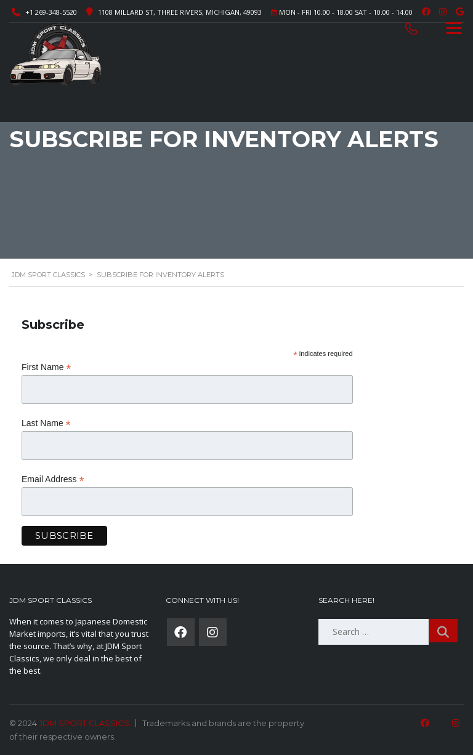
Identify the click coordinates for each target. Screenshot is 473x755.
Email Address (53, 479)
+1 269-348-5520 (51, 12)
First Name (46, 367)
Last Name (46, 423)
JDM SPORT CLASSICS (84, 723)
